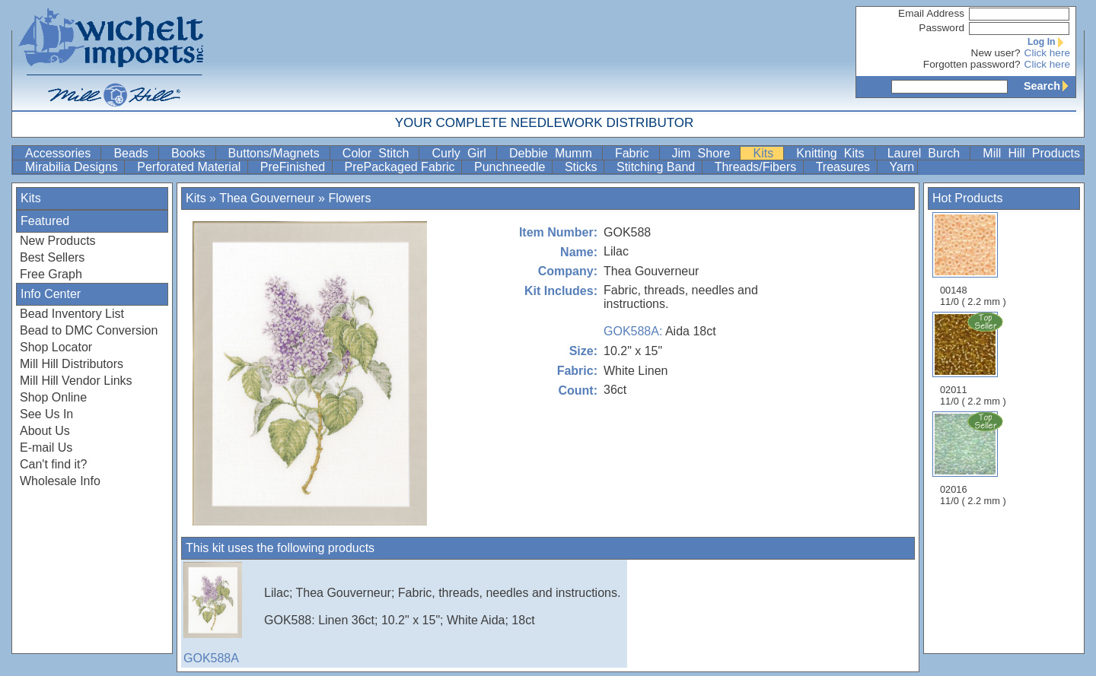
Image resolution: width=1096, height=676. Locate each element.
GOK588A (221, 613)
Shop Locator (56, 347)
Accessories (61, 153)
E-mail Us (46, 447)
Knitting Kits (833, 153)
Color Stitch (379, 153)
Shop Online (53, 397)
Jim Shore (705, 153)
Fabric (635, 153)
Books (191, 153)
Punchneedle (511, 166)
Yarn (902, 166)
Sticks (583, 166)
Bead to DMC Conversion (89, 330)
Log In (1049, 41)
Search (1049, 86)
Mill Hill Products (1031, 153)
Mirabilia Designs (73, 166)
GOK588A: (633, 331)
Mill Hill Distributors (71, 363)
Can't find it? (53, 464)
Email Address (931, 13)
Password (941, 27)
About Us (45, 430)
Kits (766, 153)
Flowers (349, 198)
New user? (996, 53)
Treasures (845, 166)
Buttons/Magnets (277, 153)
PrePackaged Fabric (401, 166)
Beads (134, 153)
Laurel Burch (927, 153)
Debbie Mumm (554, 153)
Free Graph (51, 274)
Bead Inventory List (72, 313)
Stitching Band (657, 166)
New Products (58, 240)
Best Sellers (52, 257)
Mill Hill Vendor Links (76, 380)
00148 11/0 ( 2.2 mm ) (973, 259)
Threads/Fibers (757, 166)
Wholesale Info (60, 480)
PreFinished (294, 166)
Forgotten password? (972, 64)
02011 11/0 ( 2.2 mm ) (974, 359)
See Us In (46, 414)
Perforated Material (190, 166)
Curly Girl (462, 153)
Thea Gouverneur (266, 198)
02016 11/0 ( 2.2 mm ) (974, 458)
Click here (1047, 53)
